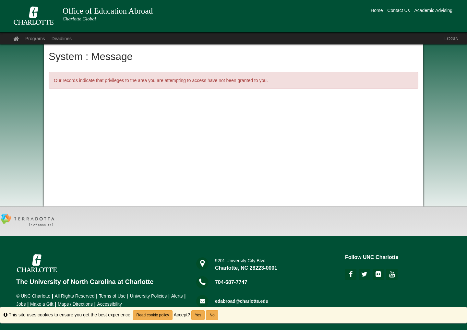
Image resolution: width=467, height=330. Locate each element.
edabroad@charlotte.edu (242, 301)
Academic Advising (433, 10)
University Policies (148, 296)
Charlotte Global (79, 18)
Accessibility (109, 304)
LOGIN (451, 38)
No (212, 315)
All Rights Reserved (75, 296)
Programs (35, 38)
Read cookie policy (153, 315)
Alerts (177, 296)
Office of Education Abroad (108, 10)
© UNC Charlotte (33, 296)
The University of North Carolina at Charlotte (84, 281)
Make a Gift (42, 304)
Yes (198, 315)
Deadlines (62, 38)
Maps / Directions (75, 304)
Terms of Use (112, 296)
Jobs (21, 304)
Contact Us (398, 10)
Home (377, 10)
